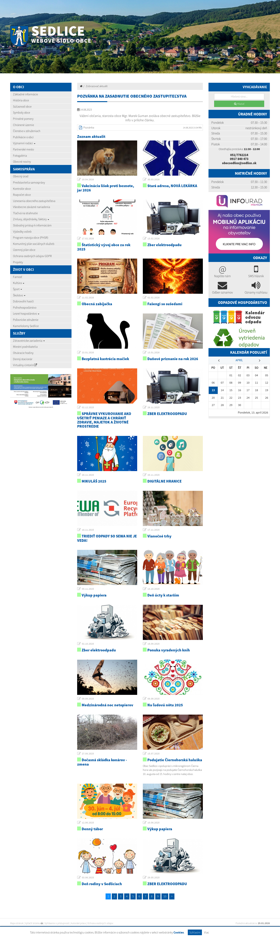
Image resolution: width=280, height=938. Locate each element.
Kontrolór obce (22, 188)
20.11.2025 (154, 475)
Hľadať (239, 103)
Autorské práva (78, 923)
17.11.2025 (154, 529)
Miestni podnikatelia (25, 346)
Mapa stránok (16, 923)
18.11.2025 (88, 529)
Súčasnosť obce (22, 106)
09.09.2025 (88, 698)
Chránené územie (23, 125)
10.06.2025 (154, 822)
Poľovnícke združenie (25, 320)
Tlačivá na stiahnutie (25, 213)
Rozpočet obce (22, 195)
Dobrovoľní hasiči (23, 301)
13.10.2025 (154, 588)
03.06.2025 (88, 877)
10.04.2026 (88, 179)
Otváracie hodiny (23, 353)
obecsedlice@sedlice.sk (239, 163)
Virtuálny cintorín (25, 365)
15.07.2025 (154, 753)
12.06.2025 (88, 822)
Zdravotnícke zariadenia (29, 340)
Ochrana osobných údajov (100, 923)
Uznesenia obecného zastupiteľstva (34, 201)
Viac (206, 932)
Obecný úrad (20, 176)
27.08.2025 (88, 753)
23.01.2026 (88, 352)
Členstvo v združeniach (26, 131)
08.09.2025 (154, 698)
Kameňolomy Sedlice (26, 326)
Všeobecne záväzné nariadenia (31, 207)
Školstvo (19, 295)
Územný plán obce (24, 250)
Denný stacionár (22, 359)
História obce (21, 100)
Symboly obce (21, 112)
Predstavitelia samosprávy (29, 182)
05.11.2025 (88, 588)
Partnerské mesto (23, 149)
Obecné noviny (22, 161)
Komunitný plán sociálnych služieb (33, 244)
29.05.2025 (154, 877)
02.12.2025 (88, 407)
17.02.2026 (88, 238)
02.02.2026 (154, 297)
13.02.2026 (154, 238)
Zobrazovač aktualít (96, 86)
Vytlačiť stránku (34, 923)
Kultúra (18, 283)
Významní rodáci (24, 143)
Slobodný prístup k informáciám (32, 225)
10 (164, 896)
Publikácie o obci (23, 137)
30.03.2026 (154, 179)
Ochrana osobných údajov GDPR (32, 256)
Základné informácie (25, 94)
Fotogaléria (20, 155)
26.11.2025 (154, 407)
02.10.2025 (88, 643)
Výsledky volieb (22, 231)
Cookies (178, 932)
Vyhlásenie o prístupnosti (57, 923)
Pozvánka (88, 127)
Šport (17, 289)
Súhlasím (194, 932)
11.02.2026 (88, 297)
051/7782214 (239, 155)
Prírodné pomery (23, 119)
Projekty (18, 262)
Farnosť (17, 277)
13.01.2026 (154, 352)
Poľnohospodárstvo (24, 307)
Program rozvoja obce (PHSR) (30, 237)
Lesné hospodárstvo (26, 313)
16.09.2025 (154, 643)
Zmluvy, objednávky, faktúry (31, 219)
